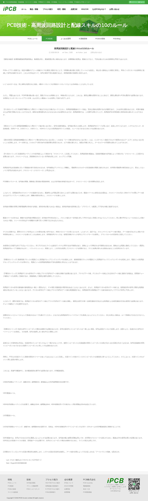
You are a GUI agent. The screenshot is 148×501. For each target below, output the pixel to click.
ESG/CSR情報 (68, 486)
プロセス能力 (48, 9)
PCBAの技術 (100, 39)
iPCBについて (68, 483)
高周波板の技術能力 (51, 486)
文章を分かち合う (96, 52)
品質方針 (74, 9)
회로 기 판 (86, 489)
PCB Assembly (88, 483)
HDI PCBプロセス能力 (52, 483)
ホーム (23, 9)
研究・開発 (61, 9)
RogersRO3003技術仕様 (19, 463)
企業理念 (67, 489)
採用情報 (67, 492)
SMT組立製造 (31, 483)
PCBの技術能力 (50, 492)
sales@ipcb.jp (115, 491)
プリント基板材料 (32, 486)
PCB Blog (116, 39)
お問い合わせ (114, 9)
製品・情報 (34, 9)
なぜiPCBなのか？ (99, 9)
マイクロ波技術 (13, 492)
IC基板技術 (83, 39)
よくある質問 (66, 39)
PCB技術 (49, 39)
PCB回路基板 (87, 492)
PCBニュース (33, 39)
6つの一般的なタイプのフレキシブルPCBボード (26, 460)
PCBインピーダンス (33, 489)
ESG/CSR (84, 9)
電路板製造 (86, 486)
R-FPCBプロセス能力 (52, 489)
